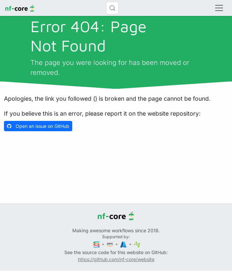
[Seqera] (97, 244)
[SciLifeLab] (137, 244)
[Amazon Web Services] (110, 244)
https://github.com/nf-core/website (116, 259)
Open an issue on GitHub (38, 126)
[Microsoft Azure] (124, 244)
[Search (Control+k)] (112, 8)
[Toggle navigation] (219, 8)
